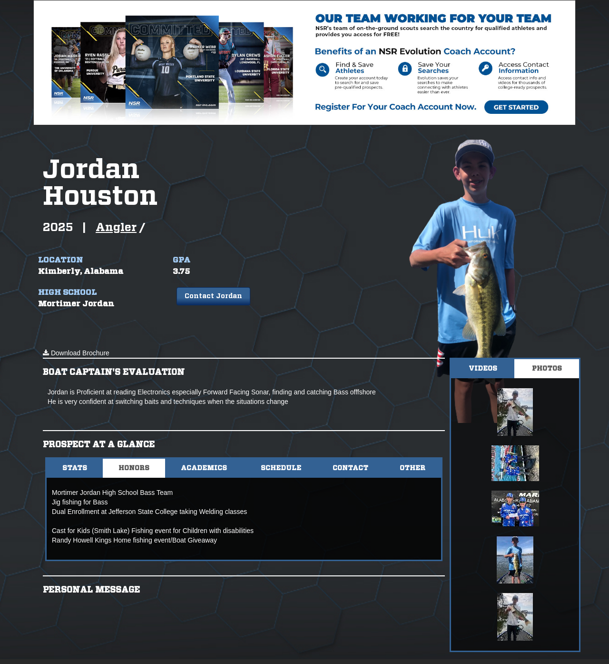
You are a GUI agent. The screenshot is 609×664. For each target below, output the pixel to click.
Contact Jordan (213, 296)
